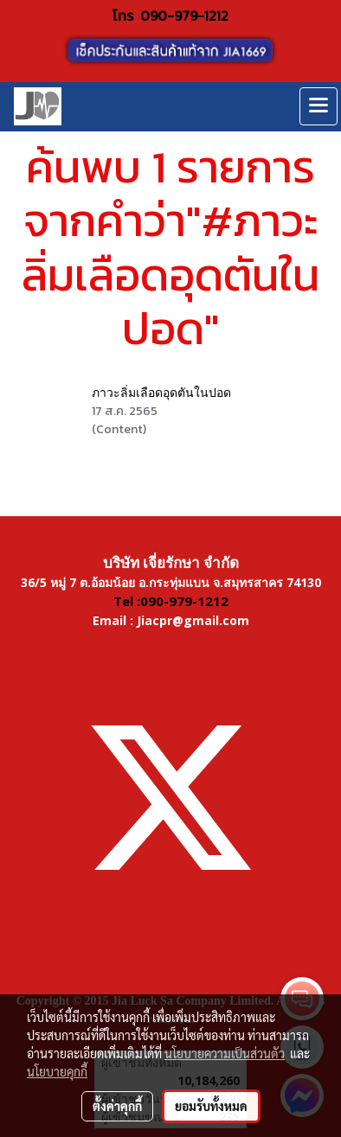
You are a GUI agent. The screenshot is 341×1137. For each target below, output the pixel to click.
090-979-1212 (184, 15)
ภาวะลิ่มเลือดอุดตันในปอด (161, 392)
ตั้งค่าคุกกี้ (117, 1106)
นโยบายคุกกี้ (57, 1071)
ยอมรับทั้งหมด (211, 1106)
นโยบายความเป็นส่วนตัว (224, 1053)
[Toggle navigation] (318, 106)
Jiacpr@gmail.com (193, 620)
